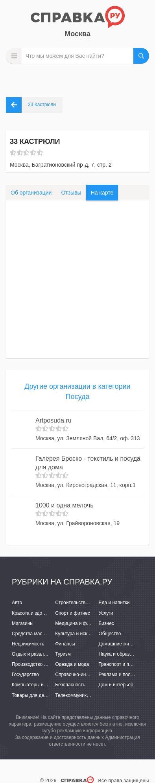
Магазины (22, 623)
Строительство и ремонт (82, 602)
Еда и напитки (113, 602)
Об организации (31, 192)
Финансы (65, 644)
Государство (25, 674)
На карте (102, 192)
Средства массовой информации (48, 633)
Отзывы (71, 192)
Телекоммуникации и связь (84, 695)
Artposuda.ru (53, 420)
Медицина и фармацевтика (85, 623)
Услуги (105, 613)
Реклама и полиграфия (123, 674)
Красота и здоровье (33, 613)
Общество (109, 633)
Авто (17, 602)
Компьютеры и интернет (38, 684)
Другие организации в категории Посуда (77, 391)
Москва (77, 34)
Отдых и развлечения (35, 654)
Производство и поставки (39, 664)
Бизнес (106, 623)
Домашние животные (121, 644)
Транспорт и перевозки (123, 664)
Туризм (63, 654)
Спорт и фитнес (72, 613)
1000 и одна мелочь (64, 505)
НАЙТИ (141, 56)
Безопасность (70, 684)
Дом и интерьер (115, 684)
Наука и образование (121, 654)
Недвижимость (28, 644)
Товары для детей (31, 695)
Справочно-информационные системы (97, 674)
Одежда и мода (72, 664)
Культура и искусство (78, 633)
